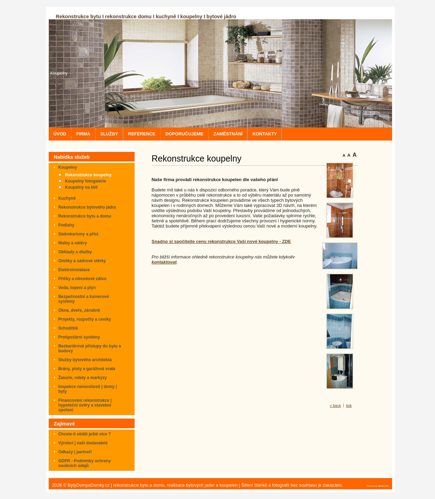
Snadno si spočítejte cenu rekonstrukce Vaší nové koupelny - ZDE (221, 241)
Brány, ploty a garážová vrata (86, 368)
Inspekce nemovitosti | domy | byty (87, 389)
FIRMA (83, 133)
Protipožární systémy (79, 337)
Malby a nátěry (72, 243)
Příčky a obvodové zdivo (82, 278)
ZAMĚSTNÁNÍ (228, 133)
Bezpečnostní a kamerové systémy (83, 299)
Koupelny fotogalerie (85, 181)
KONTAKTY (264, 133)
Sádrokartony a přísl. (78, 234)
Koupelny (59, 73)
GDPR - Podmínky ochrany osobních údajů (84, 463)
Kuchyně (67, 198)
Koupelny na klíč (81, 187)
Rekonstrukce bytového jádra (87, 207)
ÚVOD (60, 133)
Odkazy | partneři (75, 452)
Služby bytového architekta (85, 359)
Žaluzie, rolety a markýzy (82, 377)
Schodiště (68, 328)
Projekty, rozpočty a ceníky (84, 319)
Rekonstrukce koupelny (88, 175)
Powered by (378, 486)
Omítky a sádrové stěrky (82, 260)
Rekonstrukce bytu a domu (84, 216)
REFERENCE (142, 133)
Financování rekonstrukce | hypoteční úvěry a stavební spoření (85, 405)
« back (335, 405)
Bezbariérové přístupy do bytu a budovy (89, 348)
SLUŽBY (109, 133)
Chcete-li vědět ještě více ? (84, 434)
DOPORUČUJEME (184, 133)
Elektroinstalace (74, 269)
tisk (349, 405)
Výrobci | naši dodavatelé (83, 443)
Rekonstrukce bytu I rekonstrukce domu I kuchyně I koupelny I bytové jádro (146, 16)
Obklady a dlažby (75, 252)
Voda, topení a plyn (77, 287)
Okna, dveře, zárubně (79, 310)
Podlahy (66, 225)
